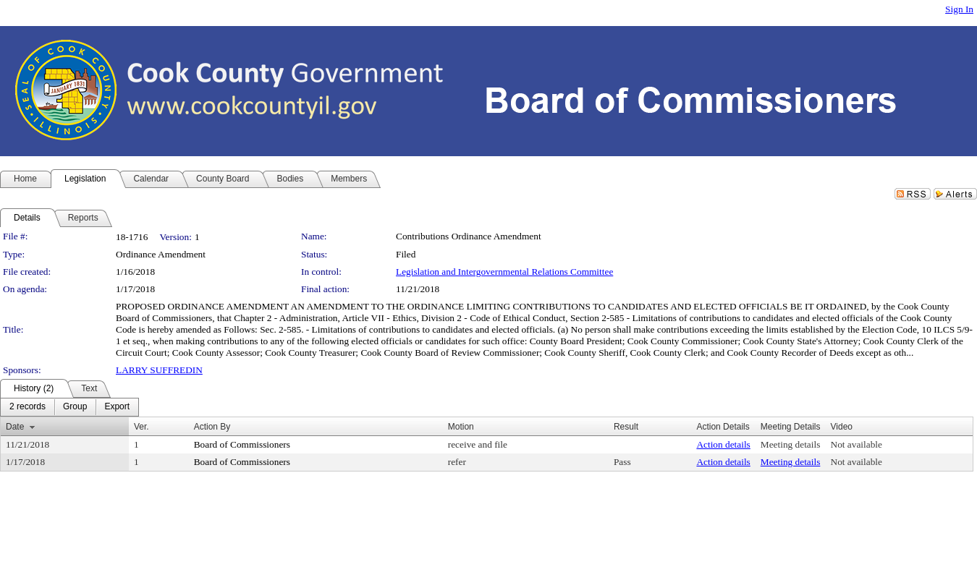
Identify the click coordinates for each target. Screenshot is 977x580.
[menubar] (69, 407)
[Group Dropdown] (75, 407)
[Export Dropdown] (117, 407)
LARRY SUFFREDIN (159, 369)
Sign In (959, 9)
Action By (212, 427)
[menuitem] (27, 407)
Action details (723, 444)
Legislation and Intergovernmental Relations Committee (504, 271)
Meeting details (791, 444)
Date (15, 427)
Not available (856, 444)
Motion (461, 427)
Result (626, 427)
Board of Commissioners (242, 444)
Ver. (141, 427)
